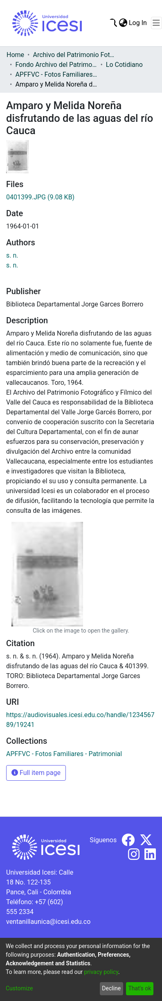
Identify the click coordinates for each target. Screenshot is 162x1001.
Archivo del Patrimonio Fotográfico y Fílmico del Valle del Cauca (74, 55)
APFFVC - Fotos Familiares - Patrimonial (56, 74)
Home (15, 55)
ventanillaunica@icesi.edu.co (48, 922)
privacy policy (101, 972)
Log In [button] (138, 23)
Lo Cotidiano (124, 65)
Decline (111, 988)
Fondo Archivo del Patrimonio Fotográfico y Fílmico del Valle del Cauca (56, 65)
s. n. (12, 255)
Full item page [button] (36, 773)
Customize (19, 988)
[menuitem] (123, 23)
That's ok (139, 988)
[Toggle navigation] (156, 23)
